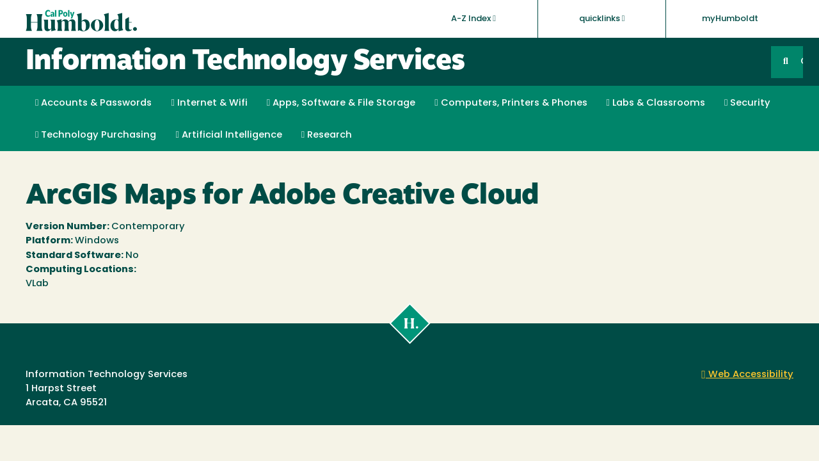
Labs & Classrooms (656, 103)
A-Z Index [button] (473, 18)
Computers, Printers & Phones (510, 103)
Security (747, 103)
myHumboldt (730, 19)
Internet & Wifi (209, 103)
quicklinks (602, 18)
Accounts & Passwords (93, 103)
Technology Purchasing (95, 135)
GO (801, 62)
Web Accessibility (747, 375)
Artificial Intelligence (228, 135)
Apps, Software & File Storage (341, 103)
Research (326, 135)
